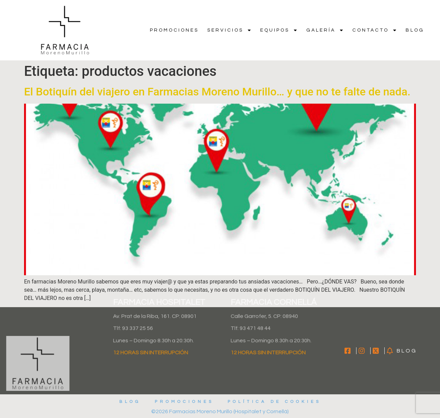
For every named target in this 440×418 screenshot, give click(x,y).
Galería (325, 30)
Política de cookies (274, 401)
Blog (415, 30)
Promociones (174, 30)
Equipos (279, 30)
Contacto (374, 30)
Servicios (229, 30)
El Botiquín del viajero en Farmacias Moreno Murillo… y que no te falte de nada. (217, 91)
